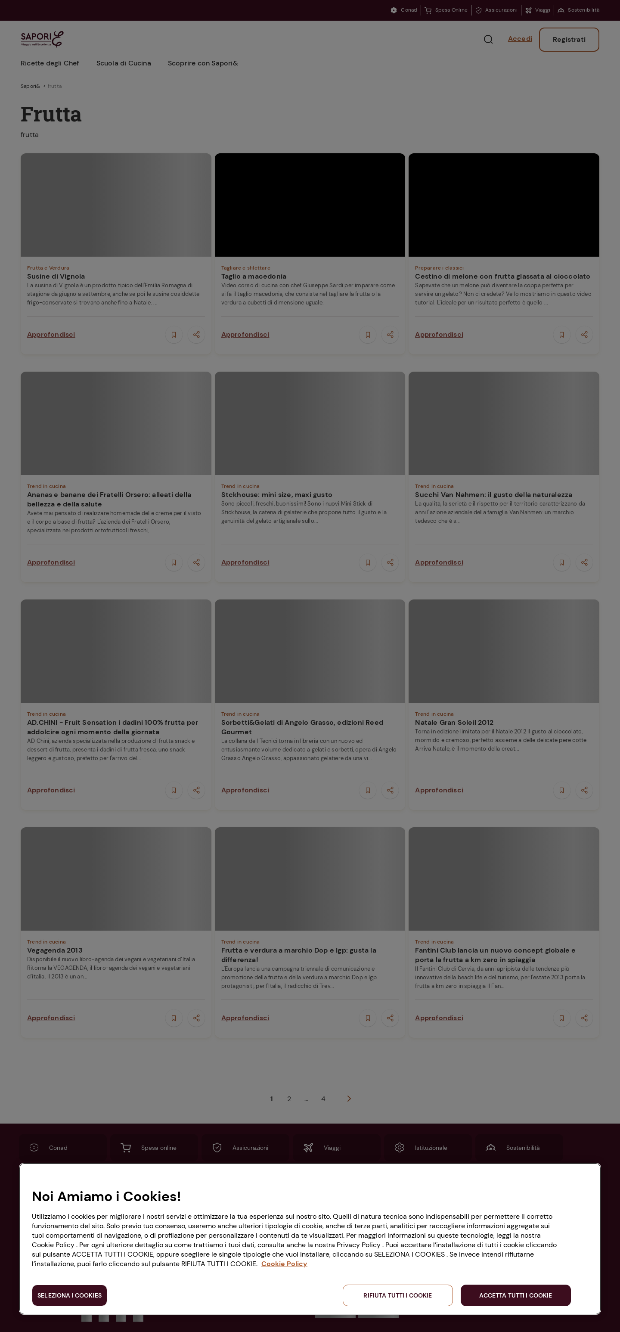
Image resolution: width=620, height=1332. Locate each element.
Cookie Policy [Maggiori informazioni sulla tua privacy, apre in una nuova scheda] (284, 1263)
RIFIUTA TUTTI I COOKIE (397, 1295)
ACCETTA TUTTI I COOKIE (515, 1295)
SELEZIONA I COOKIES (69, 1295)
